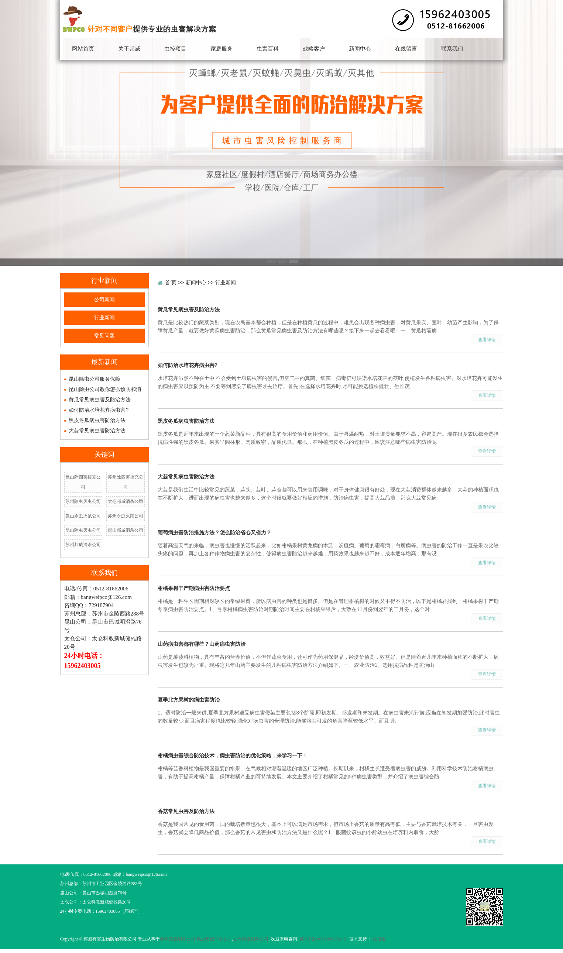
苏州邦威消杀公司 (83, 544)
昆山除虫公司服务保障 (94, 379)
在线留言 (406, 49)
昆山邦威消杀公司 (125, 530)
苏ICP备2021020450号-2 (323, 939)
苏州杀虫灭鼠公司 (125, 515)
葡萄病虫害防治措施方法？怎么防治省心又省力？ (214, 532)
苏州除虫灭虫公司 (83, 501)
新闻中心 (360, 49)
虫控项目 (175, 49)
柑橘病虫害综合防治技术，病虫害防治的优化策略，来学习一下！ (233, 755)
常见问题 (104, 336)
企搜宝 (379, 939)
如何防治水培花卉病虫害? (98, 410)
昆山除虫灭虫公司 (83, 530)
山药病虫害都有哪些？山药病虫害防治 (202, 644)
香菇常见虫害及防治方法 (186, 811)
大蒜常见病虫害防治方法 (97, 430)
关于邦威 (129, 49)
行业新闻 (104, 317)
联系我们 (452, 49)
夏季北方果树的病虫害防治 (189, 700)
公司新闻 (104, 299)
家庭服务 (221, 49)
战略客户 (314, 49)
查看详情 (487, 339)
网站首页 (83, 49)
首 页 (171, 282)
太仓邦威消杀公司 (125, 501)
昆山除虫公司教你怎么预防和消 (105, 389)
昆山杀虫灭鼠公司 (83, 515)
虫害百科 (268, 49)
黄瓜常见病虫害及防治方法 (100, 399)
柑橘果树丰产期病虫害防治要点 (194, 588)
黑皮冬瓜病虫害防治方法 (97, 420)
